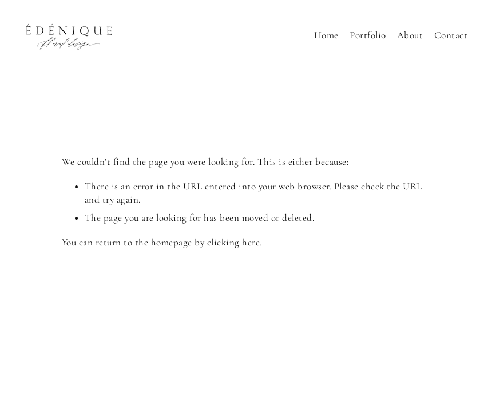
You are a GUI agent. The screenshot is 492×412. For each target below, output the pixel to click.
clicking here (233, 242)
